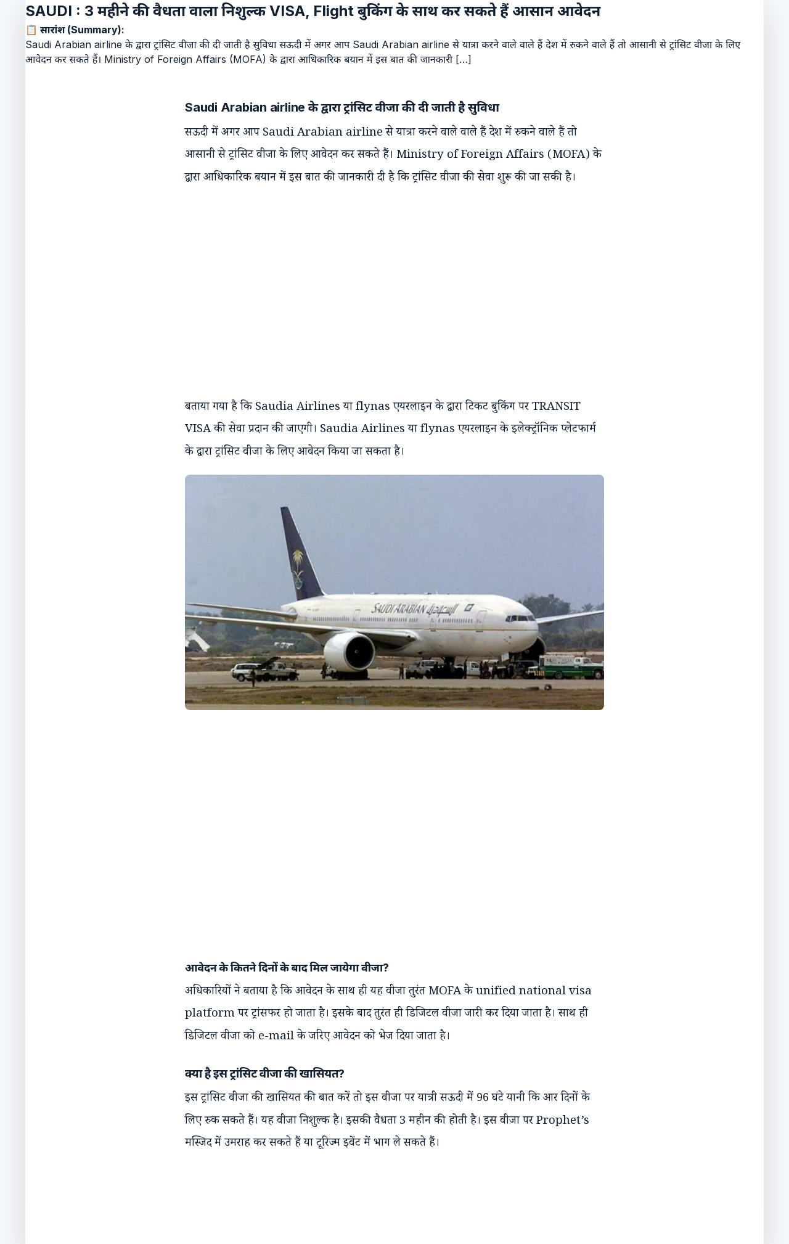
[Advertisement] (382, 282)
